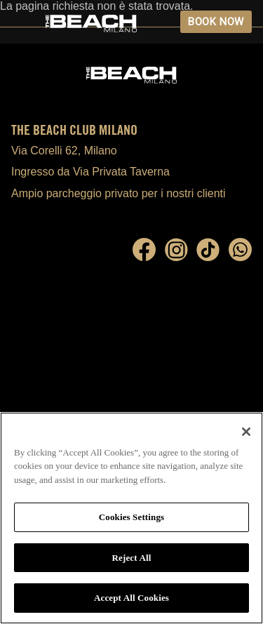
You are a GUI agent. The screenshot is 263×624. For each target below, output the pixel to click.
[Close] (246, 431)
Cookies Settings (131, 517)
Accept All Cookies (131, 597)
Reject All (131, 557)
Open (22, 22)
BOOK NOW (215, 21)
